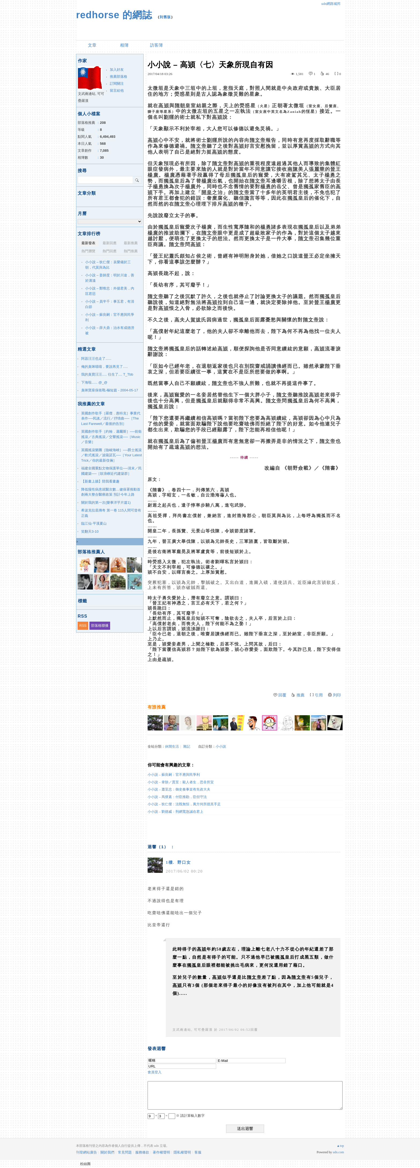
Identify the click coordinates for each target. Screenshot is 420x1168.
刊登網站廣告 (86, 1152)
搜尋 (137, 180)
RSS (83, 626)
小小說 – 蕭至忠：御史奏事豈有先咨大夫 (179, 789)
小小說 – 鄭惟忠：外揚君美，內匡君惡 (109, 291)
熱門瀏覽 (88, 251)
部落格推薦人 (91, 552)
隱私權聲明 (182, 1152)
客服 (197, 1152)
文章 (92, 45)
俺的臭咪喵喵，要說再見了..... (104, 367)
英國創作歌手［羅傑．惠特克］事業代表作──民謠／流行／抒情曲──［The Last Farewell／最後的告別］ (110, 418)
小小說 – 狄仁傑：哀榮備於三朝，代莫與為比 (108, 264)
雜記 (186, 746)
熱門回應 (110, 251)
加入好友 (117, 70)
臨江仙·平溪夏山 (94, 523)
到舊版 (165, 17)
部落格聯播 (99, 626)
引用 (319, 695)
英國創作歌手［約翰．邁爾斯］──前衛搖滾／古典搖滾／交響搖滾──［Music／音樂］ (111, 436)
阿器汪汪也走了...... (96, 359)
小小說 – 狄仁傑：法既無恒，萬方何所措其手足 (184, 804)
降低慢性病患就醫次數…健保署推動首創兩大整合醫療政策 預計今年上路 (110, 492)
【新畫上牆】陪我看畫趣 (100, 481)
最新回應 (110, 243)
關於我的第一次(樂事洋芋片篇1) (106, 502)
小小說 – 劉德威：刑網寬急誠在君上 (175, 812)
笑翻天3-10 (90, 531)
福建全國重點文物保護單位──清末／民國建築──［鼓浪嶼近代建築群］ (111, 471)
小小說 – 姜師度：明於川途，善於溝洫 (109, 278)
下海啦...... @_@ (94, 382)
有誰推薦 (157, 707)
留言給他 (117, 90)
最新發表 (88, 243)
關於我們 (107, 1152)
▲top (340, 1146)
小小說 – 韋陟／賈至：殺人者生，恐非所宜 (181, 782)
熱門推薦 (131, 251)
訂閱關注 (117, 83)
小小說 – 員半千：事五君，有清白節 (109, 304)
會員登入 (155, 1072)
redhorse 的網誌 (114, 14)
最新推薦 (131, 243)
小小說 (221, 746)
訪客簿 (156, 45)
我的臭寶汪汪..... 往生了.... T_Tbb (107, 374)
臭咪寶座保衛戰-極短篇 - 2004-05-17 (109, 390)
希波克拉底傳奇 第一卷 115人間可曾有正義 (111, 513)
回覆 (282, 695)
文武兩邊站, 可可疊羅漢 (192, 1030)
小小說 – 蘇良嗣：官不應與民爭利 (174, 775)
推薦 (301, 695)
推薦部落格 (118, 77)
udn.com (338, 1152)
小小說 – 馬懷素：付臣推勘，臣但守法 (177, 797)
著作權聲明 (161, 1152)
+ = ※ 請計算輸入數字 (176, 1116)
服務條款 (142, 1152)
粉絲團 (85, 1164)
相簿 (124, 45)
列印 (337, 695)
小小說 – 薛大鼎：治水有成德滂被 (109, 330)
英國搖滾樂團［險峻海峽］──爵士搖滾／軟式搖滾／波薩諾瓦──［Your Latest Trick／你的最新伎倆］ (111, 455)
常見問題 (125, 1152)
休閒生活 (172, 746)
